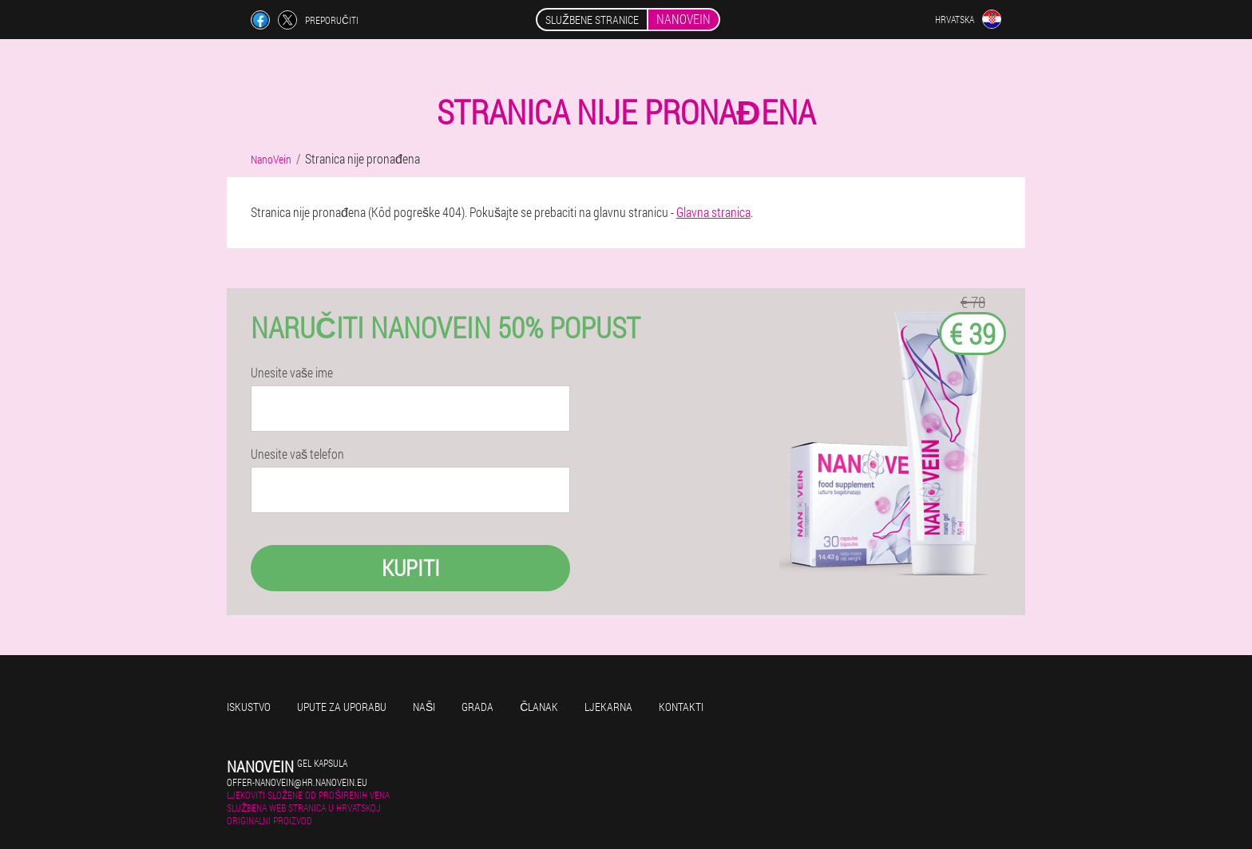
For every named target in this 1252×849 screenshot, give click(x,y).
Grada (477, 706)
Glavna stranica (713, 211)
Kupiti (411, 567)
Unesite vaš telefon (297, 454)
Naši (424, 706)
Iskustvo (249, 706)
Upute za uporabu (341, 706)
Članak (539, 706)
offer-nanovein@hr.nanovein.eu (297, 782)
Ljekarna (608, 706)
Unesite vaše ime (292, 372)
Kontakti (681, 706)
